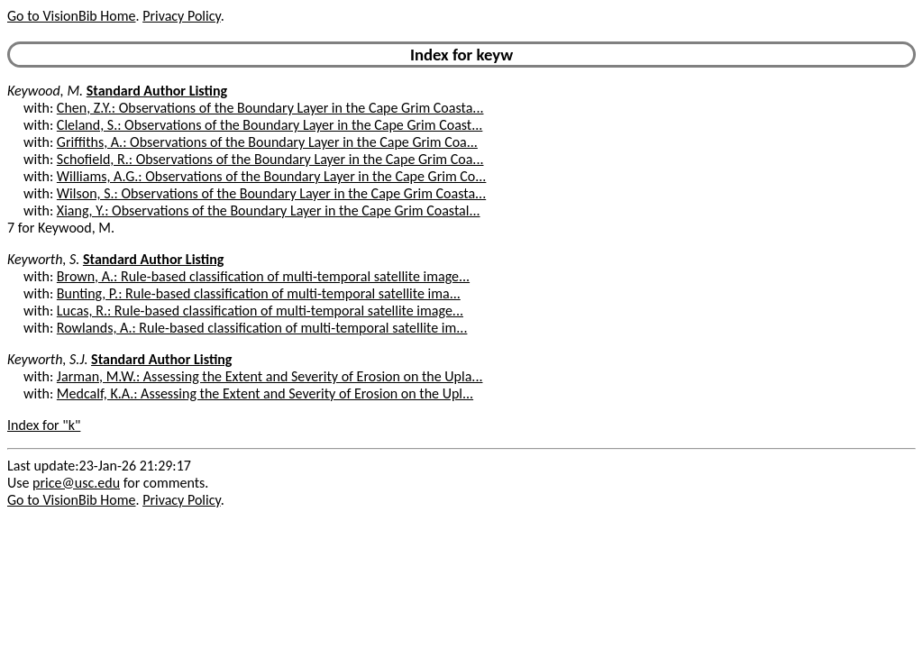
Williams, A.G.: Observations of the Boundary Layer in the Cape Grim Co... (272, 176)
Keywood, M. (45, 90)
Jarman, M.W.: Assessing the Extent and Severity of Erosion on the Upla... (270, 376)
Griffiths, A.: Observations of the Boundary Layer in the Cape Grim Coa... (267, 142)
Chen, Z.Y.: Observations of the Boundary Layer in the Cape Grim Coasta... (270, 107)
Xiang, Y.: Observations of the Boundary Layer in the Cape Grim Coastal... (268, 210)
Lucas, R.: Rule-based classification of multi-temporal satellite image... (260, 310)
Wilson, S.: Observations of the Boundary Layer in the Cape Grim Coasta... (271, 193)
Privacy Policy (181, 15)
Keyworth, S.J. (47, 359)
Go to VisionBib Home (71, 15)
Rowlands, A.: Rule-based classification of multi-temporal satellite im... (262, 327)
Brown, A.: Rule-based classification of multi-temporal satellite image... (263, 276)
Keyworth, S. (43, 259)
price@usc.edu (76, 482)
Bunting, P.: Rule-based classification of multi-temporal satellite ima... (259, 293)
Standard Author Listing (157, 90)
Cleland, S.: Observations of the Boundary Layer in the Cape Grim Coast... (269, 124)
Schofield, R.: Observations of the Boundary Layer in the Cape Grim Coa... (270, 159)
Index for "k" (43, 425)
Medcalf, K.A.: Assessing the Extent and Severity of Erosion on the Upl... (265, 393)
